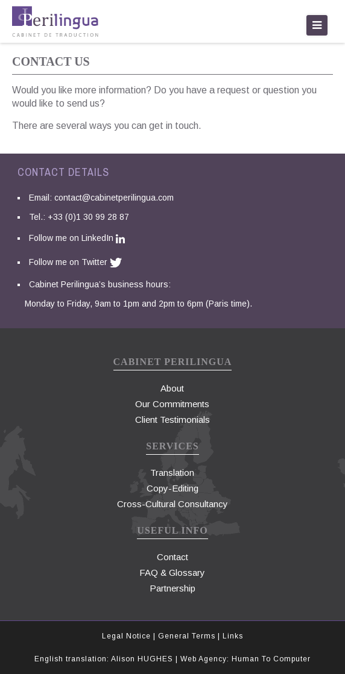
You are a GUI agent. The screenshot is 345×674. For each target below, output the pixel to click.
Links (233, 636)
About (172, 388)
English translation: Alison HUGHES (103, 659)
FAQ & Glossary (172, 572)
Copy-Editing (172, 488)
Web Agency (203, 659)
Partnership (172, 588)
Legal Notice (127, 636)
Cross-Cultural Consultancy (172, 504)
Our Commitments (172, 404)
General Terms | (190, 636)
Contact (172, 557)
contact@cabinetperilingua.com (114, 197)
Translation (172, 472)
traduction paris (55, 21)
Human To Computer (271, 659)
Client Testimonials (172, 419)
